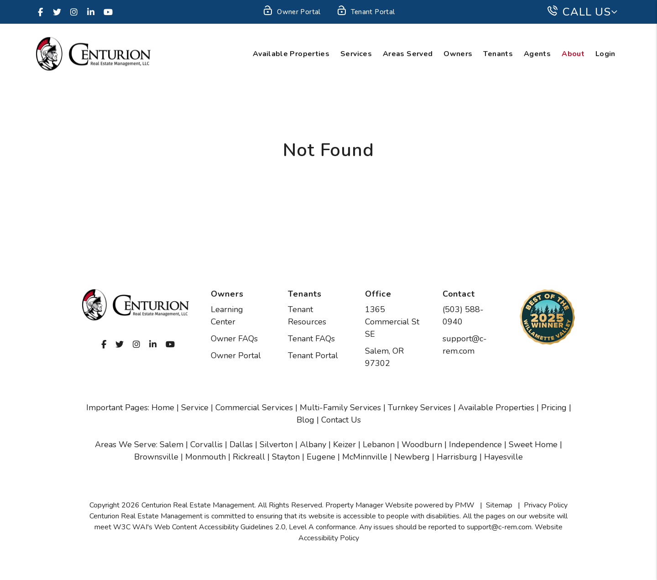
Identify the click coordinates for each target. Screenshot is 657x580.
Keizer (344, 444)
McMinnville (364, 456)
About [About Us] (573, 54)
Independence (475, 444)
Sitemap (499, 505)
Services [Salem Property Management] (356, 54)
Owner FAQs (234, 338)
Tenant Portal (313, 355)
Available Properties (496, 407)
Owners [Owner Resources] (457, 54)
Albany (313, 444)
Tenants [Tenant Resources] (498, 54)
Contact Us (341, 419)
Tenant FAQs (311, 338)
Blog (305, 419)
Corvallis (206, 444)
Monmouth (205, 456)
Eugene (321, 456)
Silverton (276, 444)
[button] (40, 12)
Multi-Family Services (340, 407)
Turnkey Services (419, 407)
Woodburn (422, 444)
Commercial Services (254, 407)
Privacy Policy (546, 505)
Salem (171, 444)
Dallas (241, 444)
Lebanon (379, 444)
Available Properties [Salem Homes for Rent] (291, 54)
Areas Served (408, 54)
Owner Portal (236, 355)
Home (162, 407)
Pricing (554, 407)
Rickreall (249, 456)
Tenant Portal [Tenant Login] (365, 12)
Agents (537, 54)
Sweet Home (533, 444)
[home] (93, 53)
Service (195, 407)
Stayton (286, 456)
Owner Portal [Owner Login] (291, 12)
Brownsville (156, 456)
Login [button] (605, 54)
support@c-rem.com (499, 527)
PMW (464, 505)
